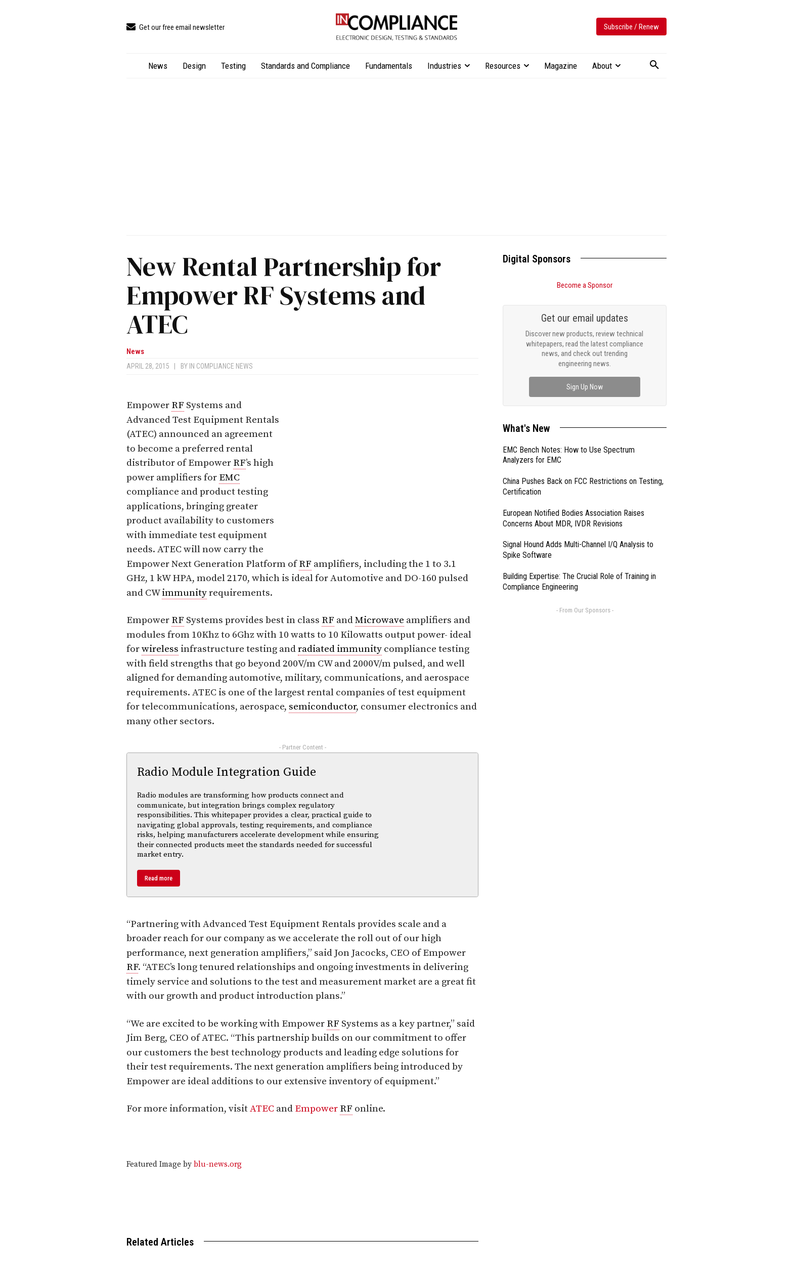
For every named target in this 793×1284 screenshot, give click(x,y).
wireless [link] (160, 649)
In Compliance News (221, 366)
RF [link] (177, 405)
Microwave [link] (379, 620)
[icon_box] (175, 27)
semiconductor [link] (322, 707)
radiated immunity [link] (340, 649)
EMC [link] (229, 477)
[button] (654, 65)
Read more (158, 878)
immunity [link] (184, 593)
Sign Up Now (584, 387)
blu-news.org (218, 1164)
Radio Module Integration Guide (226, 772)
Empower (317, 1109)
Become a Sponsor (584, 285)
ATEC (262, 1109)
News (135, 352)
